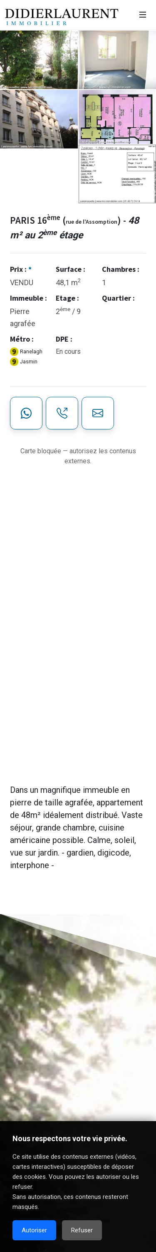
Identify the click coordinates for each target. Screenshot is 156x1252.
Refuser (82, 1230)
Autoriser (34, 1230)
